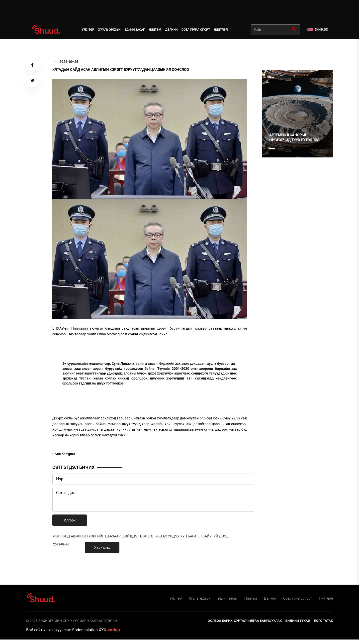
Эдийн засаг (135, 29)
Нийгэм (155, 29)
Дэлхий (172, 29)
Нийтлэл (221, 29)
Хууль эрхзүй (110, 29)
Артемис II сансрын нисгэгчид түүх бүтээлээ (294, 137)
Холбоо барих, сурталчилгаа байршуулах (245, 621)
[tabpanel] (297, 113)
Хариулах (102, 547)
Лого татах (323, 621)
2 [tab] (281, 148)
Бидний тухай (297, 621)
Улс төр (88, 29)
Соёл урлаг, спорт (196, 29)
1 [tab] (272, 49)
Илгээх (70, 520)
